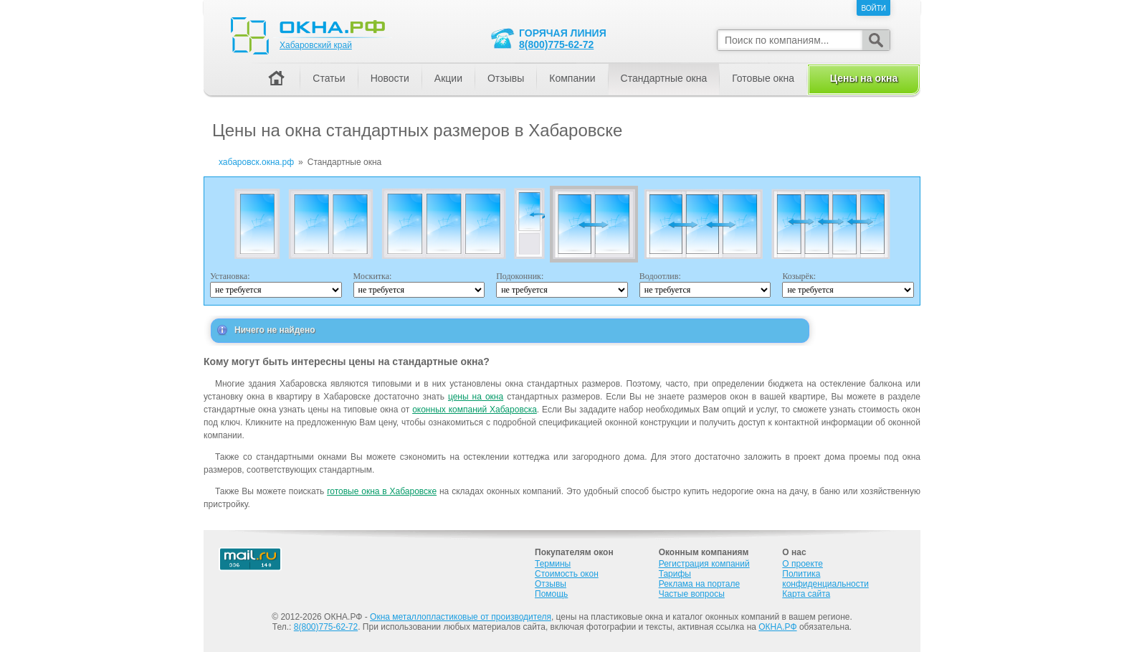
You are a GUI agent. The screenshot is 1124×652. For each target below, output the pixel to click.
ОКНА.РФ (777, 627)
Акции (448, 78)
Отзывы (505, 78)
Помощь (551, 594)
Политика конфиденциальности (825, 579)
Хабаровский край (316, 45)
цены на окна (475, 397)
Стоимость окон (567, 574)
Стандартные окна (664, 78)
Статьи (329, 78)
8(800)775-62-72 (556, 44)
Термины (553, 564)
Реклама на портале (699, 584)
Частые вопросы (692, 594)
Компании (572, 78)
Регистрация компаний (704, 564)
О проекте (802, 564)
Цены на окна (863, 78)
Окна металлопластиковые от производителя (460, 617)
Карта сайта (806, 594)
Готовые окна (763, 78)
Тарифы (675, 574)
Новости (390, 78)
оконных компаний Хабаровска (474, 410)
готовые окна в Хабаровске (382, 491)
